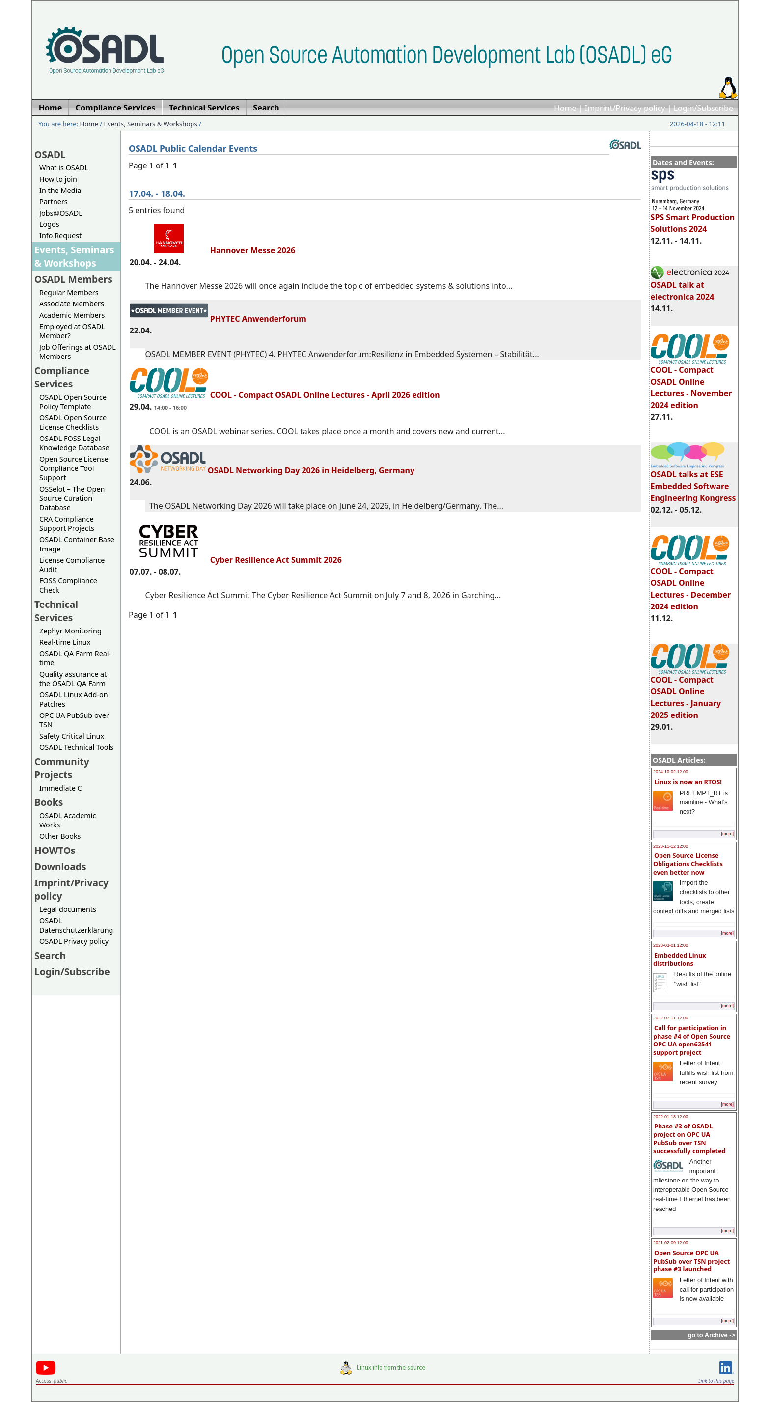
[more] (727, 833)
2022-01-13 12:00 (670, 1116)
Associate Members (71, 303)
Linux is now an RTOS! (688, 781)
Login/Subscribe (703, 108)
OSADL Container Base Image (76, 544)
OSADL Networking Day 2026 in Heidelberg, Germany (272, 470)
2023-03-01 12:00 (670, 945)
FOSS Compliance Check (68, 585)
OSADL (50, 154)
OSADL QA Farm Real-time (75, 658)
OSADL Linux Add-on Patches (73, 699)
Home (565, 108)
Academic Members (72, 315)
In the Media (60, 190)
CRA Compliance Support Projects (66, 523)
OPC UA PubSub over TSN (74, 720)
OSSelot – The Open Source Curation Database (72, 498)
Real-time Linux (64, 642)
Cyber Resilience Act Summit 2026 (236, 559)
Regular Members (69, 292)
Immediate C (60, 788)
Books (48, 802)
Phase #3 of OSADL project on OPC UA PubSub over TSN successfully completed (689, 1138)
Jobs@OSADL (60, 213)
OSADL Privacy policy (74, 941)
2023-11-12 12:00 (670, 846)
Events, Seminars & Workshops (150, 123)
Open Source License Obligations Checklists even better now (688, 863)
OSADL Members (73, 279)
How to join (58, 179)
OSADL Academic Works (67, 820)
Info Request (60, 235)
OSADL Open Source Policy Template (73, 401)
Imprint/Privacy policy (625, 108)
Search (50, 955)
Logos (49, 224)
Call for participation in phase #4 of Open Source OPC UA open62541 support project (691, 1040)
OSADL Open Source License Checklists (73, 422)
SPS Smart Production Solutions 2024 (693, 218)
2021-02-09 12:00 (670, 1242)
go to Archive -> (711, 1335)
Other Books (60, 836)
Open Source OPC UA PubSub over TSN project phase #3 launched (691, 1260)
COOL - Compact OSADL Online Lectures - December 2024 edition (691, 584)
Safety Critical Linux (71, 736)
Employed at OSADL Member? (72, 331)
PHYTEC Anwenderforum (218, 318)
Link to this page (716, 1380)
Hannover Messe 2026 (213, 250)
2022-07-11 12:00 (670, 1018)
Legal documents (67, 909)
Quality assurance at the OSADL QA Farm (73, 678)
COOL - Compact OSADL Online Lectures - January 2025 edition (690, 692)
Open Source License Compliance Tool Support (74, 468)
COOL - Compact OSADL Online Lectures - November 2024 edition (691, 383)
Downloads (60, 866)
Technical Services (56, 611)
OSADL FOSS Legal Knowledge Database (74, 443)
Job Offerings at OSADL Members (77, 351)
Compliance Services (61, 377)
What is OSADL (63, 167)
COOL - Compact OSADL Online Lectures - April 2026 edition (285, 394)
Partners (53, 201)
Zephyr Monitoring (70, 630)
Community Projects (61, 768)
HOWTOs (55, 850)
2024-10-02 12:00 (670, 772)
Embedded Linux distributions (679, 959)
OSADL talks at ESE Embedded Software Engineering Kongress (693, 481)
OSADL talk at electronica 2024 (690, 286)
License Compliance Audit (72, 564)
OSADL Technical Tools (76, 747)
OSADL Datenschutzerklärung (76, 925)
